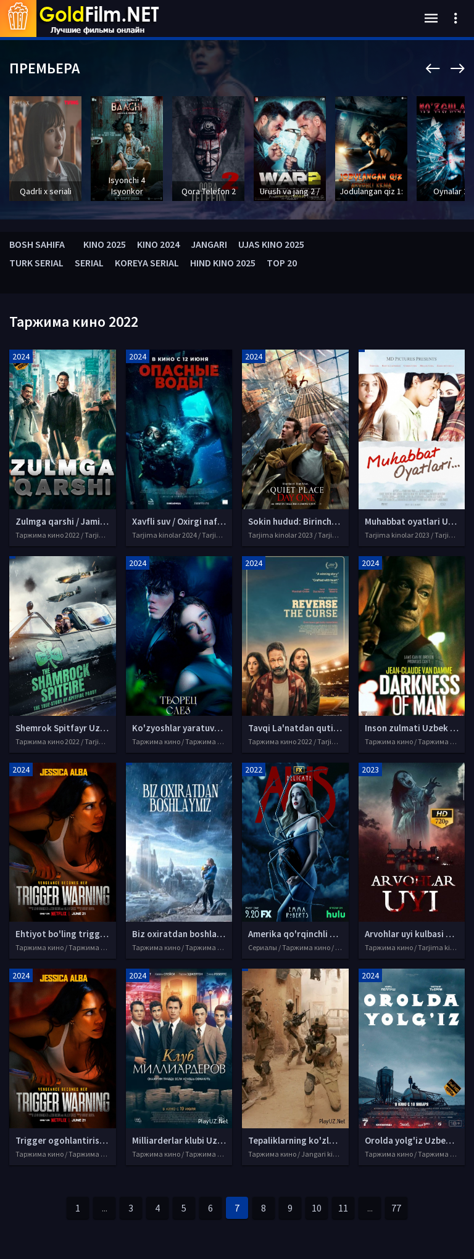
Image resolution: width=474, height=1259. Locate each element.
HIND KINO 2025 (223, 262)
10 (317, 1208)
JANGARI (209, 244)
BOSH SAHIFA (37, 244)
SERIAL (89, 262)
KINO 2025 (104, 244)
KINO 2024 (158, 244)
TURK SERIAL (36, 262)
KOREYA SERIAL (147, 262)
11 (343, 1208)
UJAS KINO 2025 (271, 244)
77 (396, 1208)
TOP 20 (282, 262)
